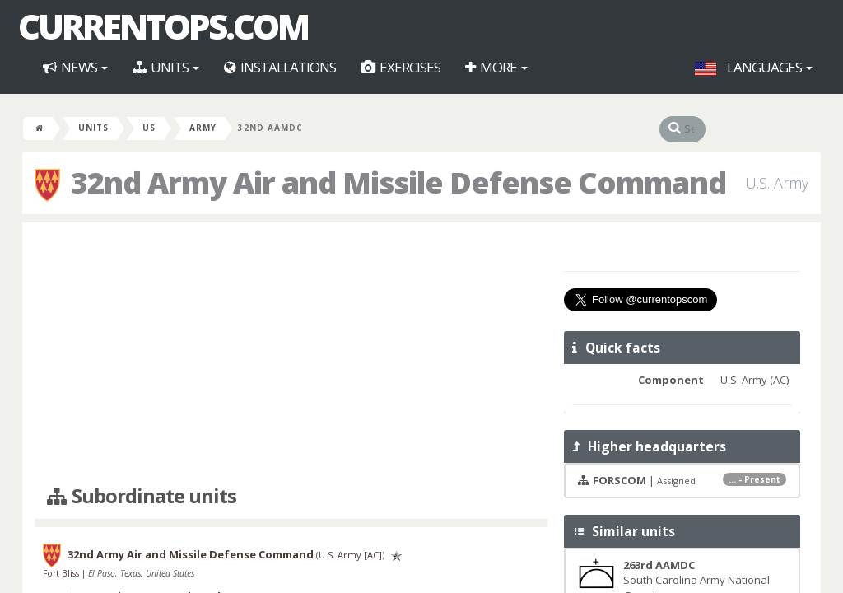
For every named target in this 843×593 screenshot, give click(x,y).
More (496, 67)
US (149, 127)
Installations (280, 67)
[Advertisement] (291, 354)
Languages (754, 67)
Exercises (400, 67)
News (75, 67)
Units (166, 67)
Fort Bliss (62, 573)
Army (203, 127)
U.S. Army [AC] (350, 555)
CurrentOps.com (163, 26)
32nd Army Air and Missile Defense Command (191, 554)
